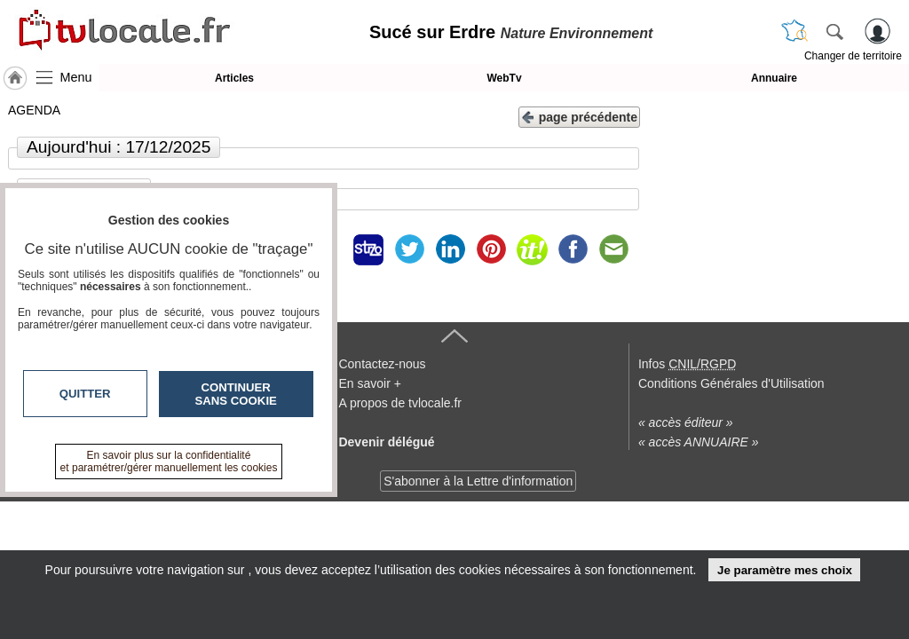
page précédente (579, 115)
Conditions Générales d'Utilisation (731, 383)
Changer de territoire (853, 56)
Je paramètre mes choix (784, 570)
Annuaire (774, 78)
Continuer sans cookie (236, 394)
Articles (234, 78)
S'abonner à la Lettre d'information (478, 481)
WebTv (503, 78)
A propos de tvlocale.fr (400, 403)
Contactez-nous (381, 364)
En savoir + (369, 383)
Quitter (85, 393)
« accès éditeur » (685, 422)
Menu (76, 77)
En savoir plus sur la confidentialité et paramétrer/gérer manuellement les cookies (169, 461)
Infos (687, 364)
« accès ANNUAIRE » (698, 442)
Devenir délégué (386, 442)
